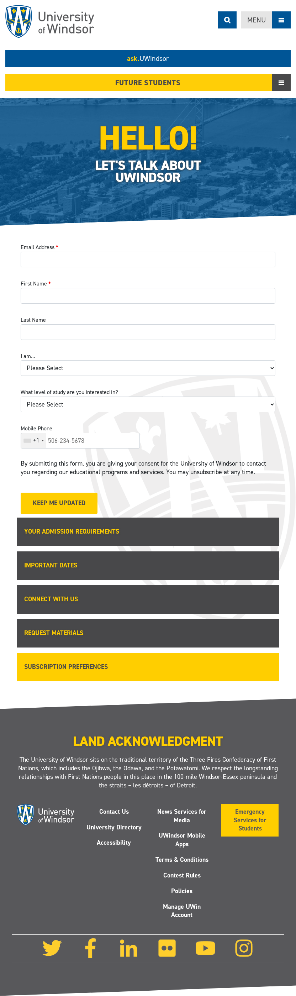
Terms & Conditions (181, 859)
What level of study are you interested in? (69, 392)
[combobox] (33, 440)
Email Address (39, 247)
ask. (148, 58)
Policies (182, 891)
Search (227, 19)
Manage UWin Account (182, 910)
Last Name (33, 320)
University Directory (114, 827)
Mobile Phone (36, 428)
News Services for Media (182, 815)
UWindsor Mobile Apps (182, 839)
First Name (36, 283)
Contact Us (114, 811)
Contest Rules (182, 875)
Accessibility (114, 842)
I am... (28, 356)
